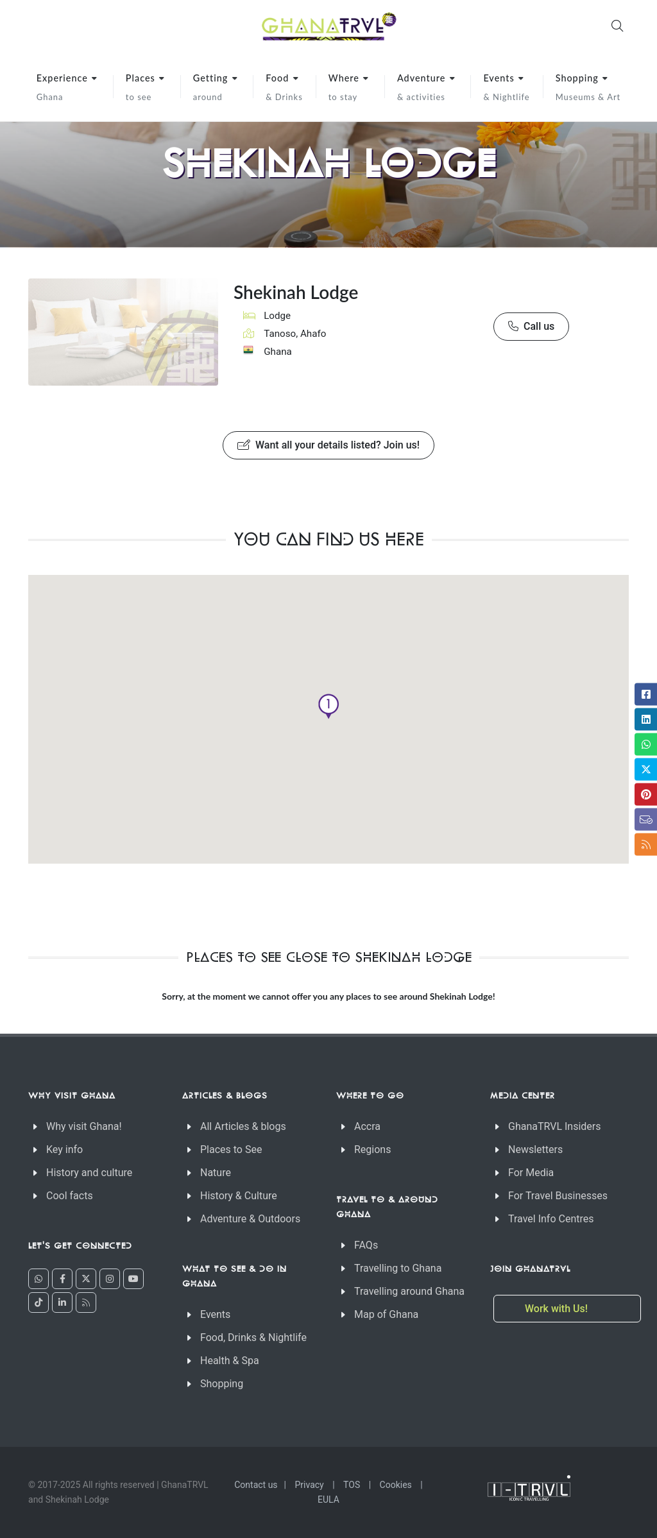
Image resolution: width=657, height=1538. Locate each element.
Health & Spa (229, 1360)
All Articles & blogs (243, 1126)
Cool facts (69, 1196)
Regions (372, 1149)
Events (215, 1314)
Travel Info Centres (550, 1219)
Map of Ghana (386, 1314)
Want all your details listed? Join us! (328, 445)
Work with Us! (557, 1309)
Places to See (231, 1149)
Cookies (396, 1485)
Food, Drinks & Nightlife (253, 1337)
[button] (328, 706)
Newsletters (535, 1149)
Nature (215, 1172)
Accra (367, 1126)
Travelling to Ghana (397, 1268)
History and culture (89, 1172)
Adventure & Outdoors (250, 1219)
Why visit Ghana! (84, 1126)
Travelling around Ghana (409, 1291)
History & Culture (238, 1196)
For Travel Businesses (558, 1196)
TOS (351, 1485)
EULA (328, 1499)
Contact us (255, 1485)
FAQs (366, 1245)
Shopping (221, 1384)
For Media (531, 1172)
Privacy (309, 1485)
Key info (64, 1149)
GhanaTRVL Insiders (554, 1126)
